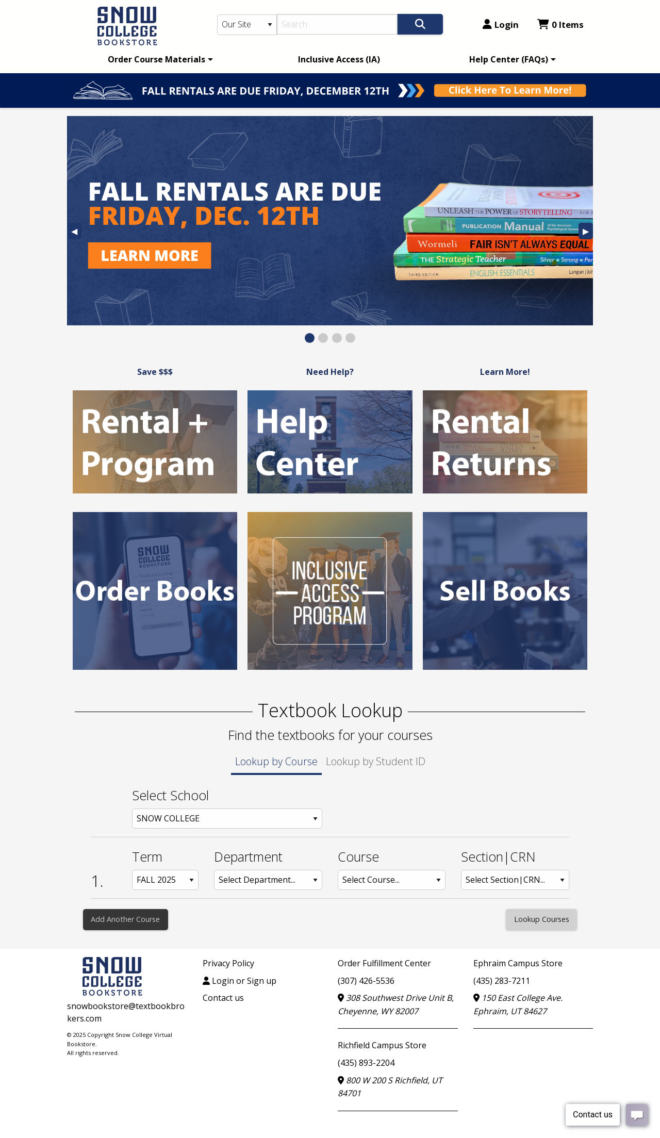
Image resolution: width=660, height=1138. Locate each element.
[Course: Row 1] (392, 880)
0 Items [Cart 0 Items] (560, 24)
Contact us (223, 997)
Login (501, 24)
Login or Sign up (239, 980)
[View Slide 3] (337, 338)
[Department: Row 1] (268, 880)
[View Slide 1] (310, 338)
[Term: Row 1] (165, 880)
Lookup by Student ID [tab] (375, 761)
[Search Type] (247, 24)
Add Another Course (125, 919)
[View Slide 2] (323, 338)
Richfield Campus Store (382, 1045)
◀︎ (76, 232)
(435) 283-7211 (501, 980)
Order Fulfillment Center (384, 963)
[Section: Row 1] (515, 880)
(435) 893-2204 (366, 1062)
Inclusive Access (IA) (339, 59)
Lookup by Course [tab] (276, 761)
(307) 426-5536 (366, 980)
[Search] (337, 24)
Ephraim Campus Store (518, 963)
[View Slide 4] (350, 338)
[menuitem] (159, 59)
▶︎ (588, 232)
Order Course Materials (156, 59)
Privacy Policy (228, 963)
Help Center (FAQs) (508, 59)
